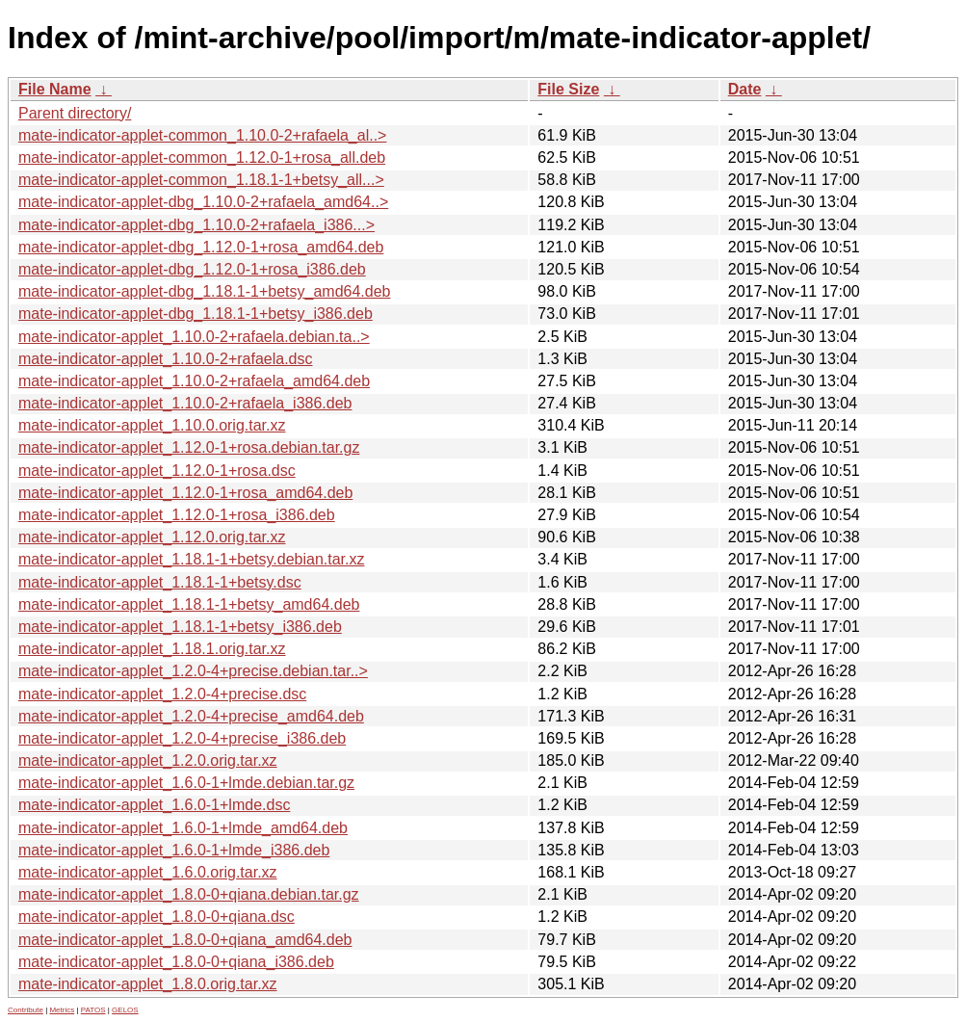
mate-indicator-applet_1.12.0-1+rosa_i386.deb (176, 515)
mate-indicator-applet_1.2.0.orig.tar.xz (147, 760)
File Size (568, 89)
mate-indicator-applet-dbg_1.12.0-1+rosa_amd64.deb (200, 247)
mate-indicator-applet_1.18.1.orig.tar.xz (151, 649)
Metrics (61, 1010)
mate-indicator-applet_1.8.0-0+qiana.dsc (156, 916)
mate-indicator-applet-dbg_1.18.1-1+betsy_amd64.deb (204, 291)
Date (745, 89)
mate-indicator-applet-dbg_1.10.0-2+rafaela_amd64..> (203, 202)
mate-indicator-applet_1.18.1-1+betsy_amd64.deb (188, 604)
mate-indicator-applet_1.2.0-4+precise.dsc (162, 694)
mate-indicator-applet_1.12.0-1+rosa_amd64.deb (185, 493)
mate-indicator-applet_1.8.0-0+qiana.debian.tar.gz (188, 894)
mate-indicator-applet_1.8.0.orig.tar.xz (147, 984)
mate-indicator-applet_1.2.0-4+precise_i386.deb (182, 738)
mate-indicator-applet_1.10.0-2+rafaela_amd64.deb (194, 381)
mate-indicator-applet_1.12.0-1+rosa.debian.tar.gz (188, 447)
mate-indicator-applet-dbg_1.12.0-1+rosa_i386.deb (192, 269)
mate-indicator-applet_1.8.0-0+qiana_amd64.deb (185, 939)
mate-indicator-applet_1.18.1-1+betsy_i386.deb (180, 626)
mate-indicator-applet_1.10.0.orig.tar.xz (151, 425)
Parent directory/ (74, 113)
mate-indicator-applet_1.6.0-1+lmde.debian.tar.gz (186, 782)
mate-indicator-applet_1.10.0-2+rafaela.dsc (165, 359)
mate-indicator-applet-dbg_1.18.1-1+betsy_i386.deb (195, 313)
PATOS (93, 1010)
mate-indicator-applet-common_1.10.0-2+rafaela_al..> (202, 135)
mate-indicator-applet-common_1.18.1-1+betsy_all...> (201, 179)
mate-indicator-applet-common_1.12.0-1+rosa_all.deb (201, 157)
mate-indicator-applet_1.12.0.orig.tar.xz (151, 537)
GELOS (125, 1010)
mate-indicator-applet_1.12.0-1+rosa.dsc (157, 470)
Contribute (25, 1010)
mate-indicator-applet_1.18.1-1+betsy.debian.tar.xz (191, 559)
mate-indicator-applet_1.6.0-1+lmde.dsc (154, 805)
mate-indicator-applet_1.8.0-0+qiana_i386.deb (176, 962)
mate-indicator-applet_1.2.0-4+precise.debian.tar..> (193, 671)
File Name (54, 89)
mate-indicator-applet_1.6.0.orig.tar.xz (147, 872)
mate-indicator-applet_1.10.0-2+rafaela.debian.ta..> (194, 336)
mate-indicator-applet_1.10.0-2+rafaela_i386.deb (185, 403)
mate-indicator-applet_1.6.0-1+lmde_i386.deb (173, 850)
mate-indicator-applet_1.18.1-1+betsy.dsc (159, 582)
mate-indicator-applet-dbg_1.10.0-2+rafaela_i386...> (196, 225)
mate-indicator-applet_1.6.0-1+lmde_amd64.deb (183, 828)
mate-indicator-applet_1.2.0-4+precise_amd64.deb (191, 716)
